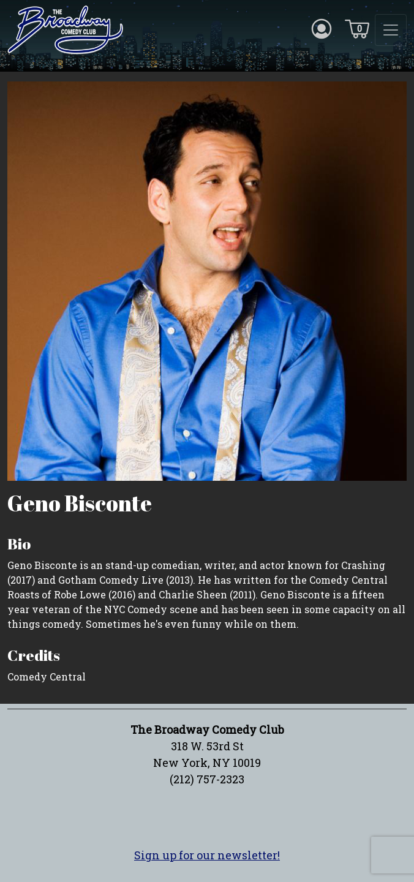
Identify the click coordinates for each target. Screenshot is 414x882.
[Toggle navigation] (391, 30)
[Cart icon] (357, 28)
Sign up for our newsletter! (207, 855)
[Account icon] (321, 28)
